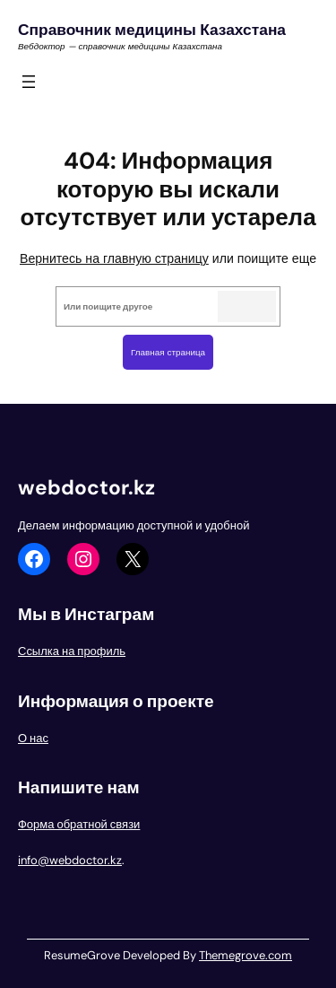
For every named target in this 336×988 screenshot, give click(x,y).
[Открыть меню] (28, 81)
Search (247, 306)
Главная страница (168, 352)
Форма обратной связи (79, 824)
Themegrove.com (245, 955)
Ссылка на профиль (71, 651)
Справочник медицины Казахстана (152, 29)
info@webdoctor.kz (70, 860)
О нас (33, 738)
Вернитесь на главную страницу (114, 258)
